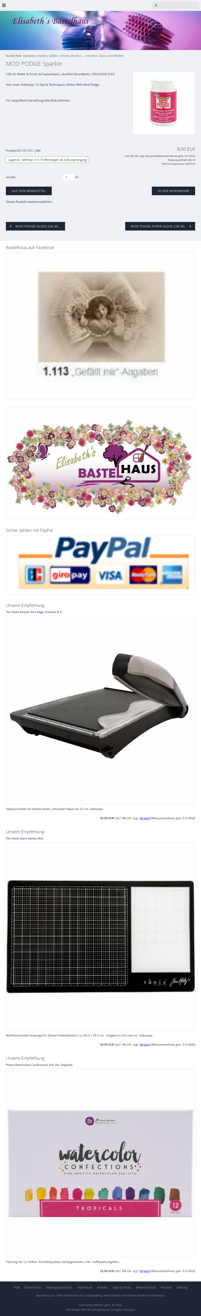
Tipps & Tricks (121, 1287)
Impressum (84, 1287)
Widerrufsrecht (146, 1287)
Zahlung (181, 1287)
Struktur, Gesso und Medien (105, 56)
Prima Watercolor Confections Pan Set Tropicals (39, 1065)
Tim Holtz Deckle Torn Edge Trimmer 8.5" (34, 612)
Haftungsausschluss (59, 1287)
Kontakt (102, 1287)
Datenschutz (32, 1287)
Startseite (29, 56)
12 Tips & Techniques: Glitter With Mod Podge (67, 84)
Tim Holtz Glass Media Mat (24, 838)
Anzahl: (11, 177)
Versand (150, 156)
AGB (17, 1287)
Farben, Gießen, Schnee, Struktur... (61, 56)
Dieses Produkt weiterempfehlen (29, 202)
